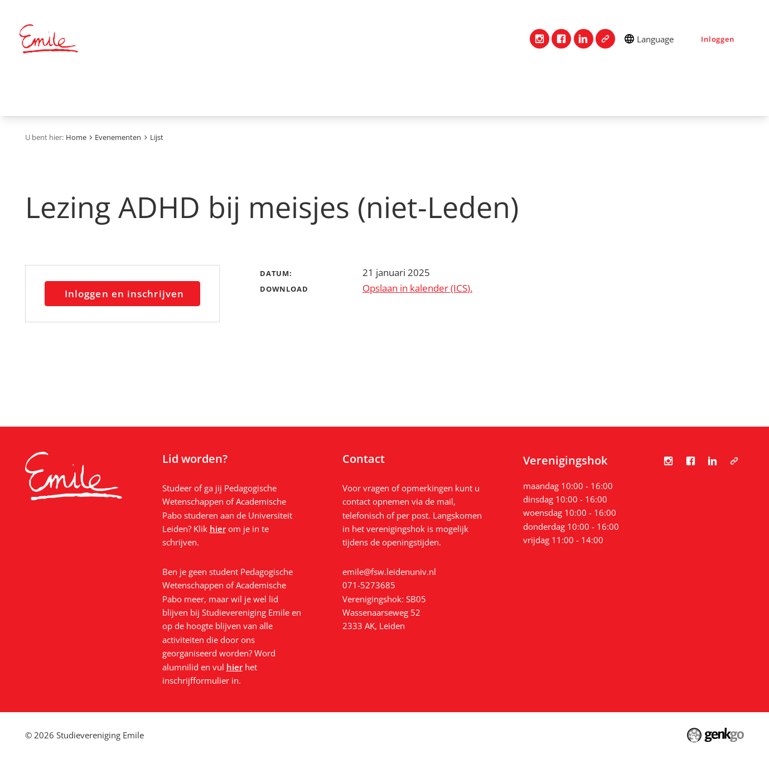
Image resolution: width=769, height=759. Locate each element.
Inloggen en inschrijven (124, 293)
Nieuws (554, 91)
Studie (283, 91)
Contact (76, 91)
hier (218, 528)
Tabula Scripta (605, 39)
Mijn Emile (343, 91)
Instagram (539, 39)
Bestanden (663, 91)
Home (33, 91)
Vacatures (494, 91)
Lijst (156, 137)
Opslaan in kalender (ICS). (417, 287)
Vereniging (138, 91)
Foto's (605, 91)
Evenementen (419, 91)
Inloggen (717, 39)
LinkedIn (583, 39)
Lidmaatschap (216, 91)
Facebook (561, 39)
